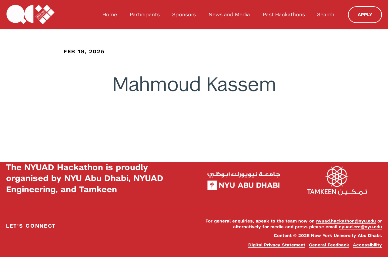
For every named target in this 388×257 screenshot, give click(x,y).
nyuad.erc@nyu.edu (360, 226)
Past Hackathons (284, 14)
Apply (365, 14)
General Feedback (329, 245)
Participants (145, 14)
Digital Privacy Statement (276, 245)
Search (325, 14)
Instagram (26, 239)
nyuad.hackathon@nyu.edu (346, 221)
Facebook (11, 239)
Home (109, 14)
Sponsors (184, 14)
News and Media (229, 14)
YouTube (41, 239)
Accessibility (367, 245)
